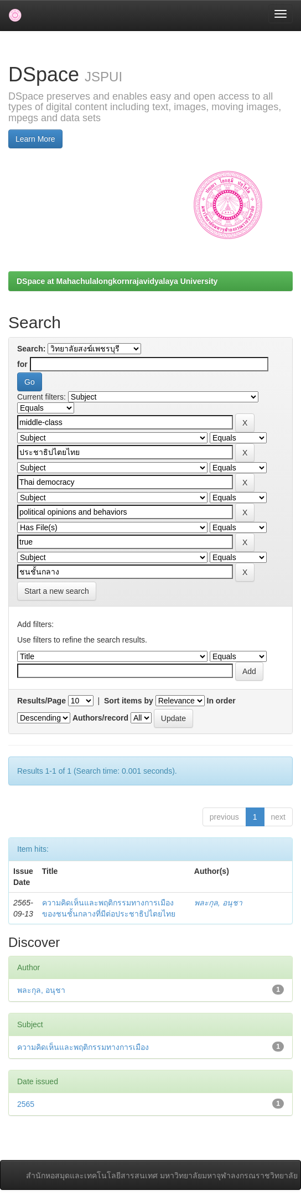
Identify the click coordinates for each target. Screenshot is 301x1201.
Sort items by (128, 700)
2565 (25, 1104)
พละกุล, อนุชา (218, 902)
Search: (31, 348)
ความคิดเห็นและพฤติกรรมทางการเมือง (83, 1047)
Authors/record (100, 717)
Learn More (35, 138)
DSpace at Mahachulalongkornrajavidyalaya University (117, 281)
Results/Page (41, 700)
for (22, 364)
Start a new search (56, 591)
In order (221, 700)
